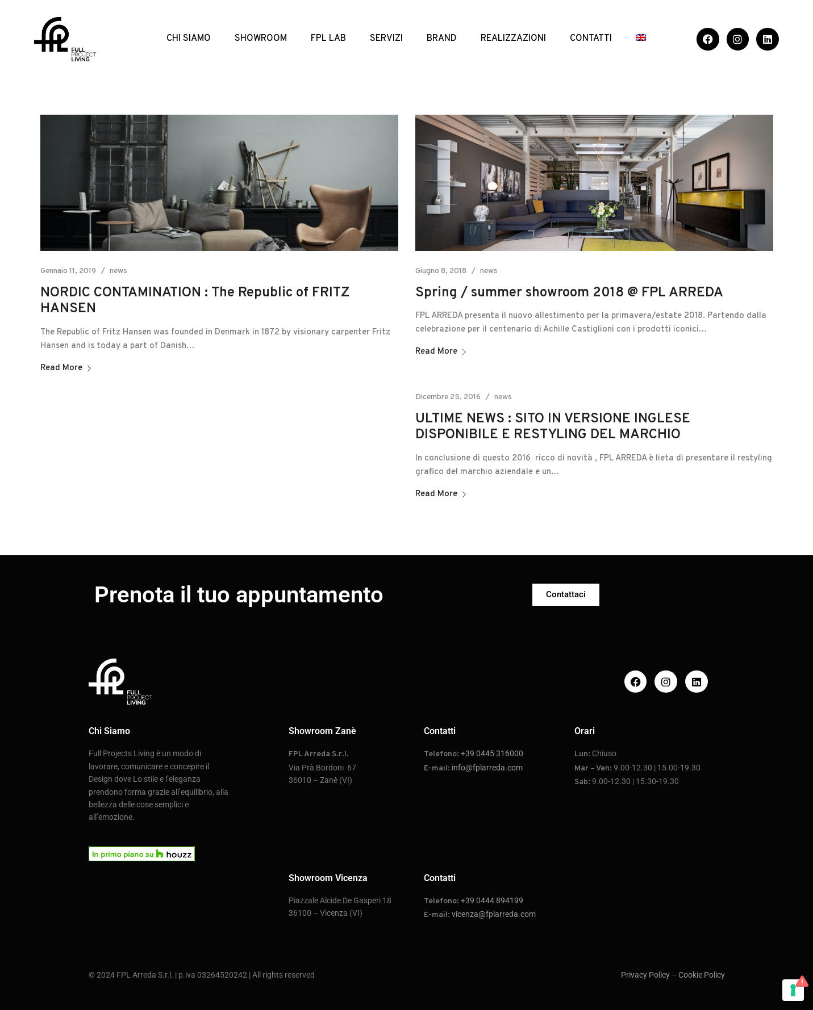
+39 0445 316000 (492, 753)
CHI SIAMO (188, 38)
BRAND (442, 38)
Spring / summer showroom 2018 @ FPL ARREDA (569, 292)
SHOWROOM (261, 38)
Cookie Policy (701, 974)
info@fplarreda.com (487, 767)
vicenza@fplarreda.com (494, 914)
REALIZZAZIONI (513, 38)
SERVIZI (386, 38)
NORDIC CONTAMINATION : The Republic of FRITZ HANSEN (194, 301)
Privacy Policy (645, 974)
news (118, 271)
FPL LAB (328, 38)
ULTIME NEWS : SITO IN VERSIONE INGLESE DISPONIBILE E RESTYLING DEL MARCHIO (552, 427)
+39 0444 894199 (492, 900)
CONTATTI (591, 38)
